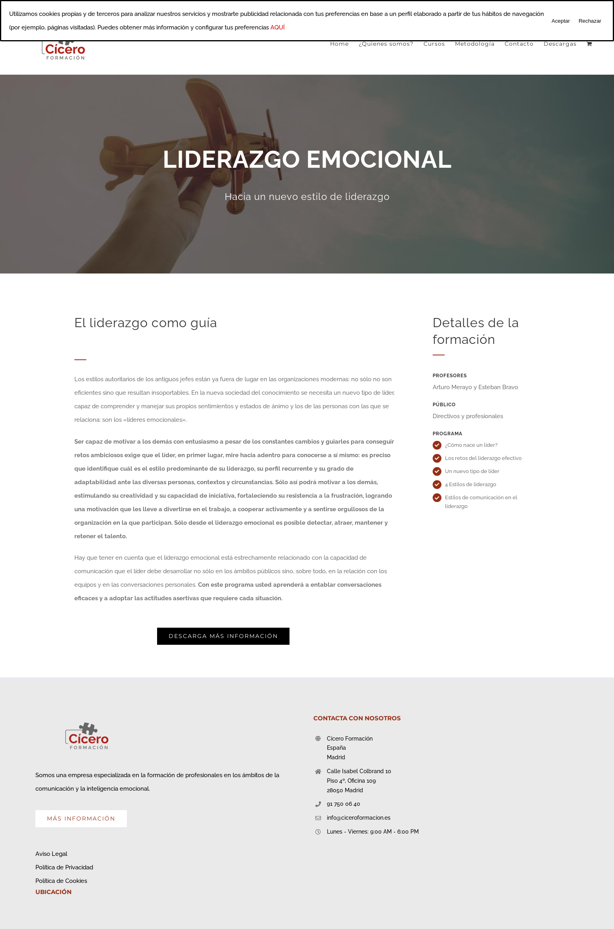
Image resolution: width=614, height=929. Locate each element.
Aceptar (561, 21)
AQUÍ (277, 27)
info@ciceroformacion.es (359, 818)
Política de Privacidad (64, 867)
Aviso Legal (51, 853)
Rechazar (590, 21)
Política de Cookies (61, 880)
